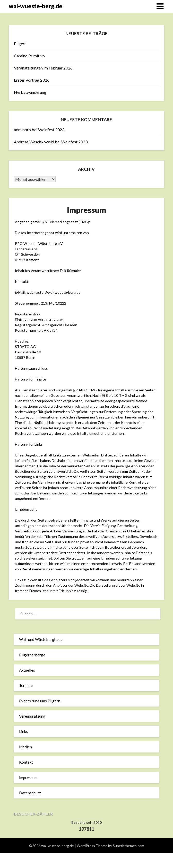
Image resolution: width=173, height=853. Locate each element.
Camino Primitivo (29, 55)
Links (23, 731)
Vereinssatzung (32, 716)
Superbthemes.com (128, 845)
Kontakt (26, 762)
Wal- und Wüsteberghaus (40, 639)
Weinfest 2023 (51, 129)
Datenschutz (30, 792)
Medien (25, 747)
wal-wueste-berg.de (35, 6)
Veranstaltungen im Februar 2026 (43, 67)
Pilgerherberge (32, 655)
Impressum (28, 777)
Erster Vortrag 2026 (31, 79)
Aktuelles (27, 670)
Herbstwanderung (30, 92)
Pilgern (20, 43)
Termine (26, 685)
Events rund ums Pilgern (39, 701)
